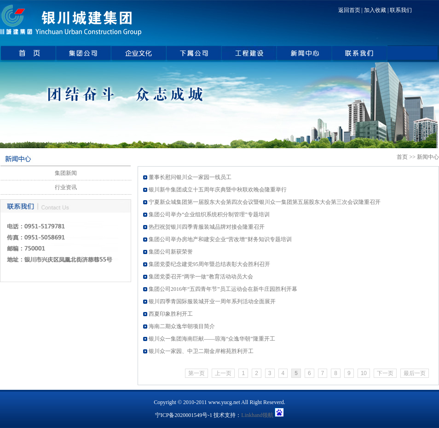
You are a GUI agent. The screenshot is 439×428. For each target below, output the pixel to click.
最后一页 (415, 373)
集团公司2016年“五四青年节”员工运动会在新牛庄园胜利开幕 (223, 289)
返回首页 (349, 10)
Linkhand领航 (257, 415)
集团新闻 (66, 173)
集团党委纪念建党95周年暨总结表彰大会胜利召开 (209, 264)
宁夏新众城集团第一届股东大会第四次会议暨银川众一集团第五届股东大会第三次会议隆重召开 (265, 202)
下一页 (385, 373)
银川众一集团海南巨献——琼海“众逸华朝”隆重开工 (212, 338)
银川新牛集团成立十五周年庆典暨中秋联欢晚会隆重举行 (218, 189)
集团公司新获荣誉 (171, 252)
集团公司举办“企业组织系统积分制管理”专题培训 (209, 214)
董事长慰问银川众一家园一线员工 (190, 177)
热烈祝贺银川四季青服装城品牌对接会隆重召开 (207, 227)
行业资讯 (66, 187)
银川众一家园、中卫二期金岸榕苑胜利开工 (201, 351)
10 (364, 373)
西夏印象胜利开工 (171, 314)
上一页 (223, 373)
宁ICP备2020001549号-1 (184, 415)
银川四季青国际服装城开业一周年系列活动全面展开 (212, 301)
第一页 (196, 373)
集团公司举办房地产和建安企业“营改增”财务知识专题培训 (220, 239)
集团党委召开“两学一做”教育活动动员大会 (201, 276)
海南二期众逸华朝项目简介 (182, 326)
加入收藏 (375, 10)
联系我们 (401, 10)
